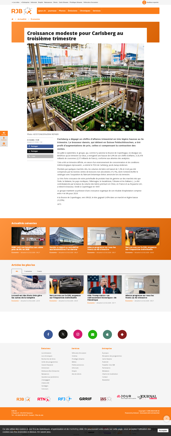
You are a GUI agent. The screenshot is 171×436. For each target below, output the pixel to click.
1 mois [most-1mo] (39, 271)
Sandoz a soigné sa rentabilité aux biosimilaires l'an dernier (64, 248)
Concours (45, 389)
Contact (105, 377)
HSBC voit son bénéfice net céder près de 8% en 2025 (27, 248)
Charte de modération (110, 374)
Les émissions (46, 353)
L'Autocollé (45, 383)
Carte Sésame (63, 2)
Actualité (22, 19)
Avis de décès (76, 374)
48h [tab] (17, 271)
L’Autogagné (46, 380)
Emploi (40, 2)
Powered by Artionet (132, 413)
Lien (32, 156)
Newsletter (106, 380)
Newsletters (92, 334)
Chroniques (85, 10)
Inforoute (34, 2)
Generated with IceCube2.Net (149, 413)
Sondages (45, 386)
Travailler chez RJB (108, 365)
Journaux (52, 10)
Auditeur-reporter (150, 2)
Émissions (72, 10)
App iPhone (107, 334)
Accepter (163, 430)
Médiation (105, 371)
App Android (122, 334)
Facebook (48, 334)
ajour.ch (42, 10)
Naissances (48, 2)
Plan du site (39, 415)
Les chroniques (47, 356)
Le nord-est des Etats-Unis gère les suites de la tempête (27, 296)
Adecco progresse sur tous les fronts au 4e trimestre (101, 248)
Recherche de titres (48, 359)
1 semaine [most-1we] (28, 271)
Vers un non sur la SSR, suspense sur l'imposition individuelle (140, 248)
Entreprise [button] (25, 2)
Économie (35, 19)
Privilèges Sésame (76, 2)
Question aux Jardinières (50, 377)
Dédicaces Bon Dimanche (50, 371)
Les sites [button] (15, 2)
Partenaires (106, 368)
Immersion (45, 368)
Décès (55, 2)
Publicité (105, 362)
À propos (105, 353)
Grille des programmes (50, 362)
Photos (62, 10)
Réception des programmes (112, 356)
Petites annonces (78, 365)
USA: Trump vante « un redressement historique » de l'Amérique (101, 297)
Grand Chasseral (47, 365)
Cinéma (74, 356)
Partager (33, 146)
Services (97, 10)
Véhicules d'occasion (90, 2)
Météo (74, 362)
